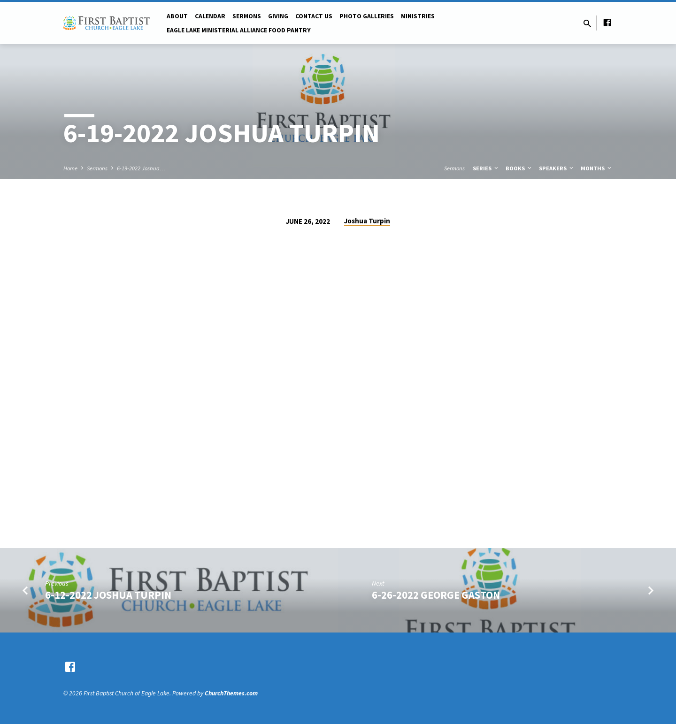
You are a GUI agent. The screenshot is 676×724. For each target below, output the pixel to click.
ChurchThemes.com (231, 693)
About (177, 16)
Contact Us (313, 16)
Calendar (210, 16)
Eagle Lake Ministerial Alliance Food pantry (239, 30)
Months (597, 168)
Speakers (557, 168)
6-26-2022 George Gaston (436, 595)
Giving (278, 16)
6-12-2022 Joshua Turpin (108, 595)
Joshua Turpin (367, 220)
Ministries (418, 16)
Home (70, 168)
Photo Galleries (366, 16)
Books (519, 168)
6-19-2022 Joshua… (141, 168)
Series (486, 168)
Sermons (246, 16)
